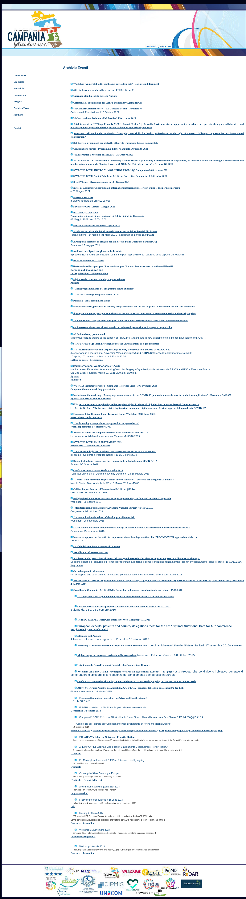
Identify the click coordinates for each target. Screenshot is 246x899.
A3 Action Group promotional (89, 334)
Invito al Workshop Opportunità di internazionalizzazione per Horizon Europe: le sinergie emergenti (126, 187)
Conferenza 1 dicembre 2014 (86, 710)
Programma (96, 359)
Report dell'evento (93, 780)
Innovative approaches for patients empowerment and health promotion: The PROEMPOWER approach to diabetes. (135, 537)
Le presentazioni (79, 793)
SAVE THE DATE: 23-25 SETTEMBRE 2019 (97, 442)
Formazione (20, 94)
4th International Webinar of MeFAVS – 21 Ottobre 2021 (103, 154)
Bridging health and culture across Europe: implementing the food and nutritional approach (122, 498)
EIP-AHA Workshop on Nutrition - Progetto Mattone (107, 736)
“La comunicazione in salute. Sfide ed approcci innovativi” (104, 517)
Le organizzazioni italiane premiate (89, 273)
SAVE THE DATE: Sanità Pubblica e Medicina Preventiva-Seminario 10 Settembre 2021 (120, 176)
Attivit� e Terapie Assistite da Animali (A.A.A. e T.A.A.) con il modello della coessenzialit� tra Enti (130, 687)
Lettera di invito (79, 359)
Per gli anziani (78, 629)
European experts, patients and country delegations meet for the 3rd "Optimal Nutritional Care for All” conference (134, 306)
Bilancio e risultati (80, 730)
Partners (18, 114)
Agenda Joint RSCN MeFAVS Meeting (91, 398)
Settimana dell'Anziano (89, 635)
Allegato (75, 282)
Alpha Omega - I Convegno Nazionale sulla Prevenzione (107, 655)
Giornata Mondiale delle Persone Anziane (95, 95)
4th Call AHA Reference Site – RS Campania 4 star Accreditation (107, 108)
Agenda (75, 376)
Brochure (237, 645)
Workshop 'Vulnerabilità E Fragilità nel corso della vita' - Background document (116, 83)
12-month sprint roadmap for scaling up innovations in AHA (125, 730)
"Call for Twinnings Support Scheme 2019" (96, 294)
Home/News (20, 75)
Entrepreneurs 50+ (83, 197)
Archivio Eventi (22, 108)
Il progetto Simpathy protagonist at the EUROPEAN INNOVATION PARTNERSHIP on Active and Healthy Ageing (134, 313)
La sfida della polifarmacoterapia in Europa (96, 546)
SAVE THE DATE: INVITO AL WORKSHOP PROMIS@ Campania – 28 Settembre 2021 (121, 170)
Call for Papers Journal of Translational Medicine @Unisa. (104, 489)
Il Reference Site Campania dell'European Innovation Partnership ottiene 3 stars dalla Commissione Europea (130, 320)
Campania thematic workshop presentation (93, 389)
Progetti (18, 101)
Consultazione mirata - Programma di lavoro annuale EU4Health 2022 (110, 148)
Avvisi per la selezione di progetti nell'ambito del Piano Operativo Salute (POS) (115, 241)
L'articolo (76, 753)
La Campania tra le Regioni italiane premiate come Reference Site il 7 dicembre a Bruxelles (125, 596)
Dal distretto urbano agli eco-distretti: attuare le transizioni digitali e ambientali (115, 142)
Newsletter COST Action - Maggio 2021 (94, 206)
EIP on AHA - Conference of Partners (90, 445)
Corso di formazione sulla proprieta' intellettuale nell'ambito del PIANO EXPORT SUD (123, 606)
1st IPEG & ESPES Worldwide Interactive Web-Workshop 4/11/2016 (113, 619)
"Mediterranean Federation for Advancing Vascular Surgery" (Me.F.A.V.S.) (113, 507)
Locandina (88, 823)
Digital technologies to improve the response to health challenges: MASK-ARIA (115, 460)
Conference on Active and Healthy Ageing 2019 (98, 470)
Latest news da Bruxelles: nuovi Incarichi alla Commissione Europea (113, 665)
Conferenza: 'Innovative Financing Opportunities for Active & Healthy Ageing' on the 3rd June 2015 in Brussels (136, 681)
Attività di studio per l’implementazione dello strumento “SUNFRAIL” (110, 432)
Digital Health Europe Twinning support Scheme (99, 279)
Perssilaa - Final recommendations (91, 300)
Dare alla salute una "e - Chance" (160, 717)
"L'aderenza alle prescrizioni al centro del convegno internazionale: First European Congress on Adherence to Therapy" (136, 558)
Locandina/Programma (83, 836)
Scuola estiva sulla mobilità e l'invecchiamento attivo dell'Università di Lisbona (115, 231)
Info (73, 806)
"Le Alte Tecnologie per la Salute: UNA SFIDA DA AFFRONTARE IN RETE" (114, 451)
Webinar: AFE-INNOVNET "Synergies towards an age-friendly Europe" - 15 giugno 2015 (129, 671)
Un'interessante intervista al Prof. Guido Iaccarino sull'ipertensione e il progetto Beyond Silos (122, 327)
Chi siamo (19, 81)
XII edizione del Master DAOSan (90, 552)
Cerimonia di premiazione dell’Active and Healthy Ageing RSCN (107, 102)
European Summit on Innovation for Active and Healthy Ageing (113, 697)
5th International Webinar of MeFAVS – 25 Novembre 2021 (104, 118)
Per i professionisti (98, 629)
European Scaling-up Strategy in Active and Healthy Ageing (190, 730)
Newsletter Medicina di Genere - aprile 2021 (96, 225)
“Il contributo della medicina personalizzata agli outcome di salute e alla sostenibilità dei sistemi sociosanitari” (131, 527)
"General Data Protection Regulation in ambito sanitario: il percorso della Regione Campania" (123, 479)
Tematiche (19, 88)
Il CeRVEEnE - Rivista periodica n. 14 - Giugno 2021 (101, 181)
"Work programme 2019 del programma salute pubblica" (103, 288)
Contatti (18, 128)
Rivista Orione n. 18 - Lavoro (88, 260)
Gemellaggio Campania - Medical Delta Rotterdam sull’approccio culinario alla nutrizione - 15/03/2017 (127, 590)
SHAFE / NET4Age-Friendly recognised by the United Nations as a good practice (116, 343)
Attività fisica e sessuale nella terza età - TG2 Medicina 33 (103, 90)
